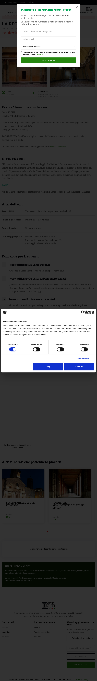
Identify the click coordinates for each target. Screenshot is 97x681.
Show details (83, 359)
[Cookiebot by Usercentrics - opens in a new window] (83, 312)
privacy (40, 54)
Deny (48, 367)
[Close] (77, 7)
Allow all (79, 367)
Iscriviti (49, 60)
